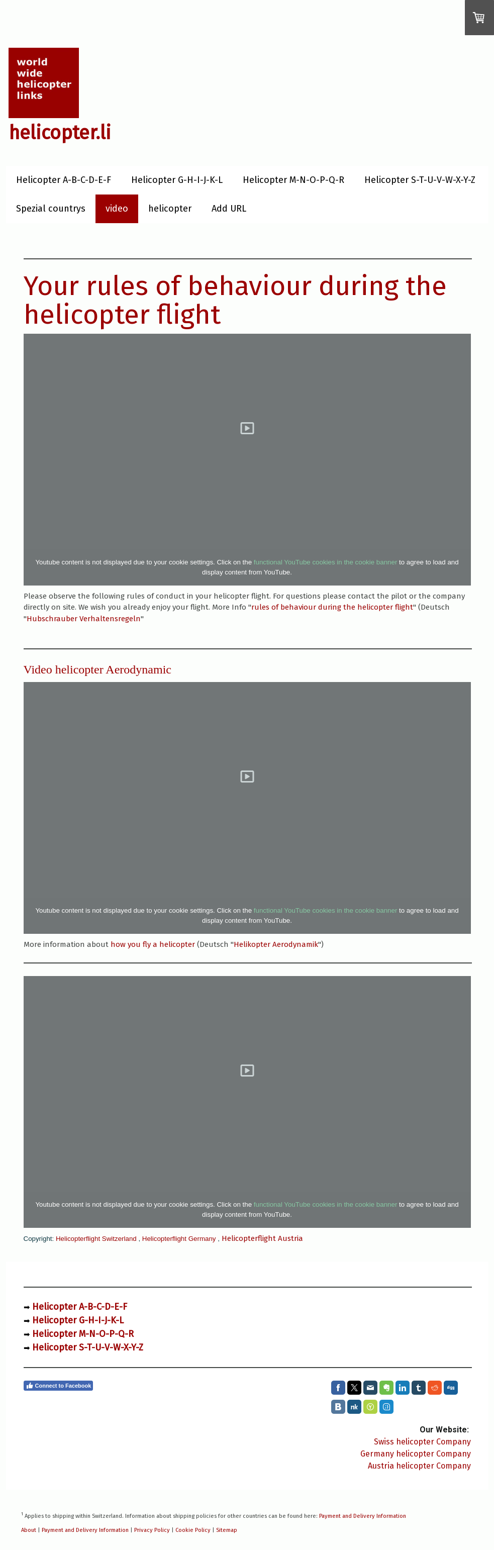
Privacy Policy (152, 1530)
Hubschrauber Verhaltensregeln (84, 618)
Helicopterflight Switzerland (96, 1238)
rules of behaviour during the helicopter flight (332, 607)
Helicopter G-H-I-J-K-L (177, 179)
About (28, 1530)
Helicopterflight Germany (179, 1238)
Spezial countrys (50, 208)
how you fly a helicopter (153, 944)
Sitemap (226, 1530)
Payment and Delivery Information (362, 1516)
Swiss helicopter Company (422, 1441)
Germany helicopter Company (415, 1454)
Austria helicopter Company (419, 1466)
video (117, 208)
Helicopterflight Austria (262, 1238)
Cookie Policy (193, 1530)
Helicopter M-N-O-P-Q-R (293, 179)
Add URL (229, 208)
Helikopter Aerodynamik (276, 944)
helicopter (169, 208)
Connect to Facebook (58, 1386)
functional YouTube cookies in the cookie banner (326, 562)
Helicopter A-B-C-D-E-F (63, 179)
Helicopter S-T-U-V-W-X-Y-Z (419, 179)
